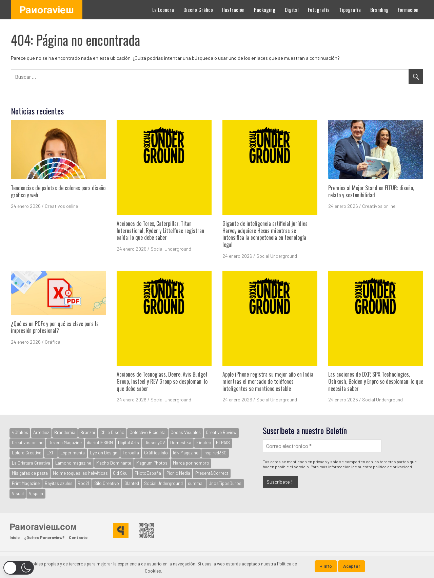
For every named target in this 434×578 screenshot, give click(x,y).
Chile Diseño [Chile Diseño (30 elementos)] (112, 432)
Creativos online (61, 206)
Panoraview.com (43, 526)
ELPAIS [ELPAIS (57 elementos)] (223, 442)
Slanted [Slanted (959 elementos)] (131, 483)
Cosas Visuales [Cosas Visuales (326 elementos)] (186, 432)
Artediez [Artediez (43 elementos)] (41, 432)
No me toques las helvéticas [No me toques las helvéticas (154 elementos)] (80, 473)
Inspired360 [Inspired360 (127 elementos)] (214, 452)
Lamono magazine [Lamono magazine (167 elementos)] (73, 463)
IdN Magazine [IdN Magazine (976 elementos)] (185, 452)
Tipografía (350, 9)
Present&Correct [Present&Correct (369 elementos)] (211, 473)
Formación (408, 9)
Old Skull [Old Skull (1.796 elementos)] (121, 473)
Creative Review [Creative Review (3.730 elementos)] (221, 432)
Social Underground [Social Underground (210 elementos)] (163, 483)
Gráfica (52, 342)
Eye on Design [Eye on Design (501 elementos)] (103, 452)
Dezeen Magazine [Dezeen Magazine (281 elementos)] (65, 442)
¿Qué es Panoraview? (44, 537)
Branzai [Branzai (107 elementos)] (87, 432)
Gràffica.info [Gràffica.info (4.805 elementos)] (156, 452)
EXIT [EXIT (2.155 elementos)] (50, 452)
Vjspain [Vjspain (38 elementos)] (36, 493)
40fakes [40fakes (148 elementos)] (20, 432)
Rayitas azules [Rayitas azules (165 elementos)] (59, 483)
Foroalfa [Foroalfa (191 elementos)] (131, 452)
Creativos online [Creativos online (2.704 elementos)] (27, 442)
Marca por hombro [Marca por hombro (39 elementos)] (191, 463)
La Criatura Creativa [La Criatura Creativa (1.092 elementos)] (31, 463)
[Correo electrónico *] (322, 445)
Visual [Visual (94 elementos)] (18, 493)
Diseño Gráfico (198, 9)
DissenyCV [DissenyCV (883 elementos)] (154, 442)
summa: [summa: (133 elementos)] (195, 483)
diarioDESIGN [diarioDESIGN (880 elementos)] (100, 442)
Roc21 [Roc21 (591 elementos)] (83, 483)
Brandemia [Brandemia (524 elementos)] (64, 432)
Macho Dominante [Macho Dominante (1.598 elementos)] (113, 463)
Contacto (78, 537)
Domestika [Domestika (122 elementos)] (180, 442)
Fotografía (319, 9)
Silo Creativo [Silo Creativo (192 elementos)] (106, 483)
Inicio (14, 537)
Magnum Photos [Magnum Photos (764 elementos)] (151, 463)
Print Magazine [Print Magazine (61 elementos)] (26, 483)
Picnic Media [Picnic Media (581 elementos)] (178, 473)
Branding (379, 9)
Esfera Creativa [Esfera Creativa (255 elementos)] (26, 452)
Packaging (264, 9)
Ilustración (233, 9)
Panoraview (46, 9)
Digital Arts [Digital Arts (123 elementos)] (128, 442)
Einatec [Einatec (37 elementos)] (203, 442)
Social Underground (171, 249)
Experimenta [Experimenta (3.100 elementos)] (72, 452)
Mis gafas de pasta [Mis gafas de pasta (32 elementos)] (30, 473)
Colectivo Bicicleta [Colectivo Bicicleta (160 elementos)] (147, 432)
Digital (292, 9)
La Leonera (163, 9)
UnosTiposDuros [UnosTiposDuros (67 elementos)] (225, 483)
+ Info (326, 566)
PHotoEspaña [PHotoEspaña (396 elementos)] (148, 473)
